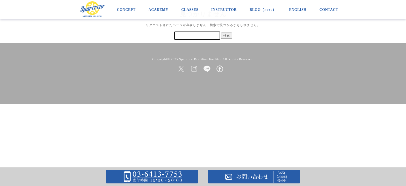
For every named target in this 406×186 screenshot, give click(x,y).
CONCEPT (126, 10)
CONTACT (329, 10)
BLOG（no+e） (263, 10)
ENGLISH (297, 10)
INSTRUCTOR (224, 10)
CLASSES (189, 10)
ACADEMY (158, 10)
